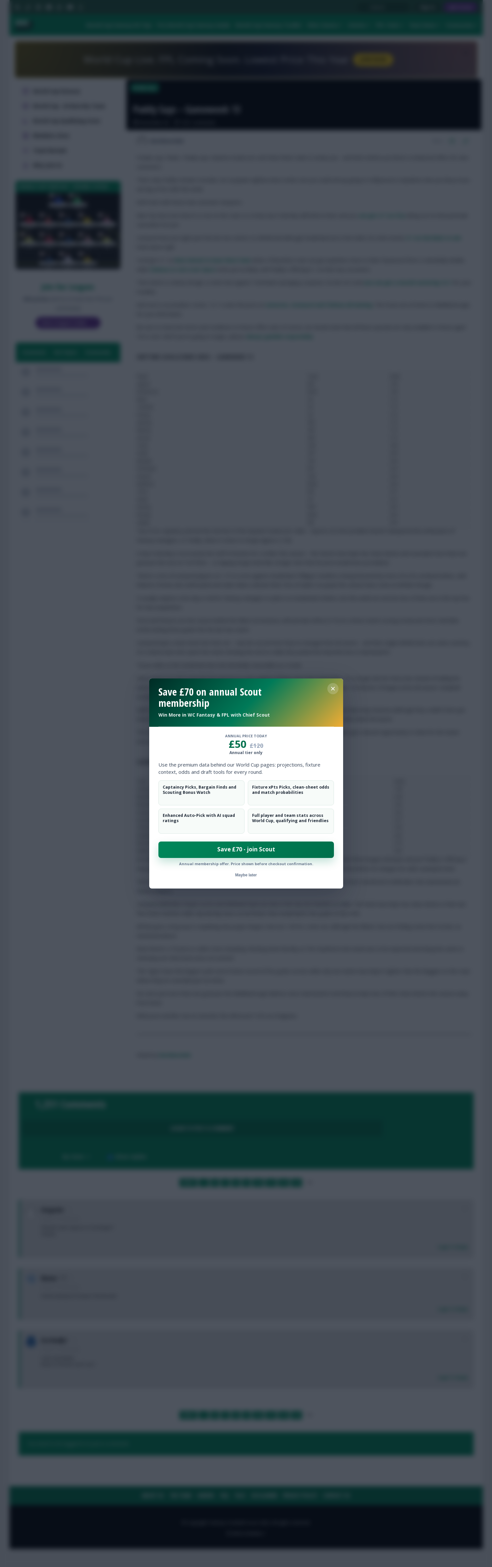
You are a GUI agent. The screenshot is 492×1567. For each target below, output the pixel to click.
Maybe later (246, 875)
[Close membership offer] (333, 688)
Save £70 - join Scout (246, 849)
